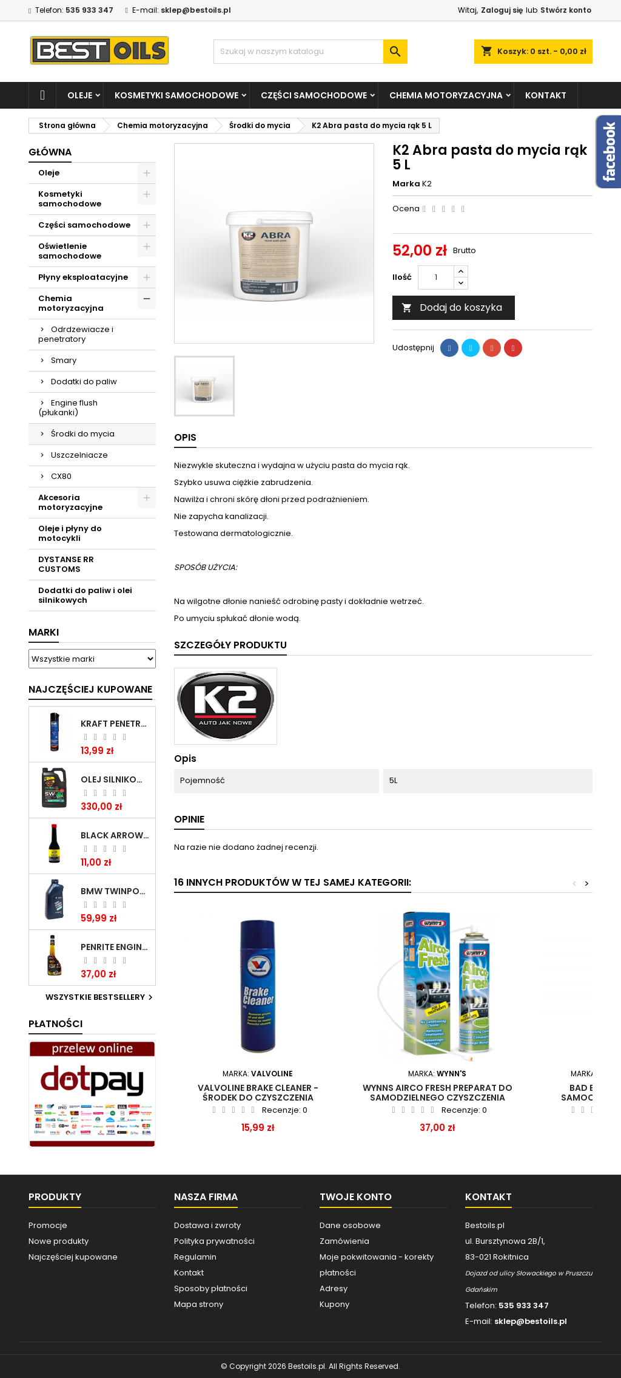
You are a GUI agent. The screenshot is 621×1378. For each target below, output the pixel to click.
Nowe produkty (59, 1241)
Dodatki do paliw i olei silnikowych (85, 595)
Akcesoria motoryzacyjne (70, 502)
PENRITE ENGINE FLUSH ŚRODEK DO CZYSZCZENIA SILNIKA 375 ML (115, 947)
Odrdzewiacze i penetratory (75, 334)
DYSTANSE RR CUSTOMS (66, 564)
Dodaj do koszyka (451, 307)
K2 (427, 183)
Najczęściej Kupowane (90, 689)
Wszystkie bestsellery (100, 997)
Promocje (48, 1225)
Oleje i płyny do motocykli (70, 533)
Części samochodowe (314, 95)
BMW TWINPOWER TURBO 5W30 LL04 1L (115, 891)
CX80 (61, 476)
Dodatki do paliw (84, 381)
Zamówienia (344, 1241)
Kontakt (545, 95)
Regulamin (195, 1257)
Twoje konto (356, 1197)
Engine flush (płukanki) (68, 407)
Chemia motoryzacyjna (446, 95)
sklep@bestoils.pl (196, 10)
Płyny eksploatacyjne (83, 277)
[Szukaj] (310, 51)
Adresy (333, 1288)
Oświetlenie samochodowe (69, 251)
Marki (44, 632)
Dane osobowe (350, 1225)
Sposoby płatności (210, 1288)
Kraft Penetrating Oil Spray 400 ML (115, 723)
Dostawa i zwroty (207, 1225)
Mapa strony (198, 1304)
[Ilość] (436, 277)
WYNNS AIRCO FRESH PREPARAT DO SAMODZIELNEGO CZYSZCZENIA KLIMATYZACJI (437, 1097)
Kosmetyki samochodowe (176, 95)
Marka (406, 183)
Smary (63, 360)
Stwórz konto (565, 10)
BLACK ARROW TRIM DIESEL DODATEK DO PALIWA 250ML (115, 835)
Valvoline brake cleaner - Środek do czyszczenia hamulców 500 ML (258, 1097)
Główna (50, 152)
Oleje (79, 95)
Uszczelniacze (79, 455)
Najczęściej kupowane (73, 1257)
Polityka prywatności (214, 1241)
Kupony (334, 1304)
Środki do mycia (83, 434)
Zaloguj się (502, 10)
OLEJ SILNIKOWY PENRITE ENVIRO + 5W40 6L (115, 779)
